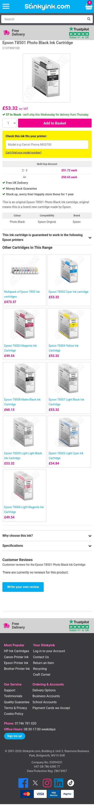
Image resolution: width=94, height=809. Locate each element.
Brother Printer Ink (17, 669)
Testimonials (13, 696)
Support (9, 690)
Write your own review (23, 587)
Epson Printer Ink (16, 663)
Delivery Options (44, 690)
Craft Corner (42, 674)
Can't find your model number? (23, 152)
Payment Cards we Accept (51, 708)
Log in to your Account (49, 651)
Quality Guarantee (16, 702)
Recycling (40, 669)
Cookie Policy (13, 714)
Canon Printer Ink (16, 657)
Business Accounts (46, 696)
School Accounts (44, 702)
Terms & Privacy (15, 708)
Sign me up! (14, 736)
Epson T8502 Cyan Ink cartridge (69, 291)
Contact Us (41, 657)
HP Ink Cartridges (16, 651)
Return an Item (43, 663)
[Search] (43, 19)
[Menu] (5, 6)
